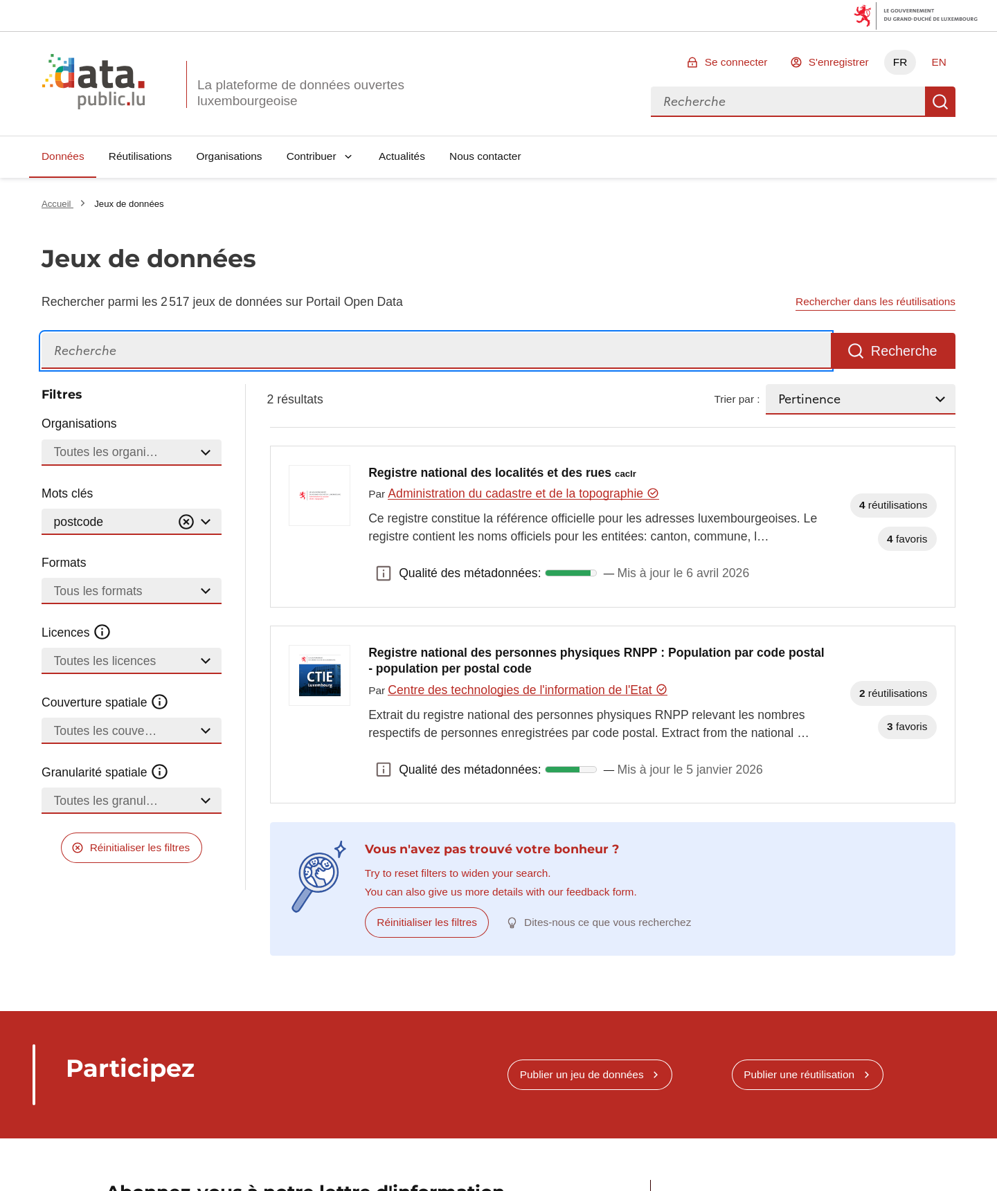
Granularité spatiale (105, 772)
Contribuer (311, 156)
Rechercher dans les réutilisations (875, 301)
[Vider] (186, 522)
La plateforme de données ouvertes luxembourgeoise (300, 93)
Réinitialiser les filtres (140, 847)
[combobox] (788, 102)
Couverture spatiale (105, 702)
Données (63, 156)
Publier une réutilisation (799, 1074)
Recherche (940, 102)
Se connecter (736, 62)
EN (938, 62)
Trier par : (737, 399)
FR (900, 62)
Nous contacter (485, 156)
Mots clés (67, 493)
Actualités (402, 156)
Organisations (229, 156)
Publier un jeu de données (582, 1074)
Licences (76, 632)
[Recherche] (436, 351)
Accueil (57, 204)
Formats (64, 563)
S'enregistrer (839, 62)
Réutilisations (140, 156)
